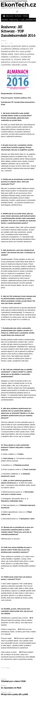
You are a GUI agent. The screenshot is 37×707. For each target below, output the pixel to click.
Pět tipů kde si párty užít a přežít (14, 694)
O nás (21, 20)
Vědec (25, 16)
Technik (18, 16)
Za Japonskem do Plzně (11, 688)
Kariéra (5, 20)
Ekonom (10, 16)
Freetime (3, 41)
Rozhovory (13, 20)
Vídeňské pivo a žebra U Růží (13, 681)
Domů (4, 16)
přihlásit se (30, 20)
